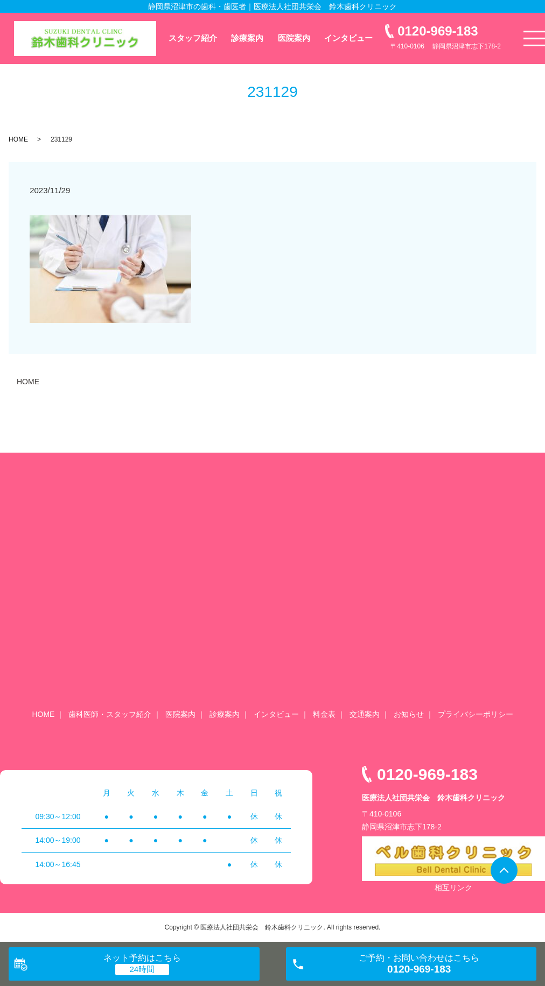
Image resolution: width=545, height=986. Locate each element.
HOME (18, 139)
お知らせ (409, 714)
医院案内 (294, 38)
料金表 (324, 714)
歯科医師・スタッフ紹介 (109, 714)
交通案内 (365, 714)
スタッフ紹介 (193, 38)
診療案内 (247, 38)
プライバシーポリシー (475, 714)
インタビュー (348, 38)
